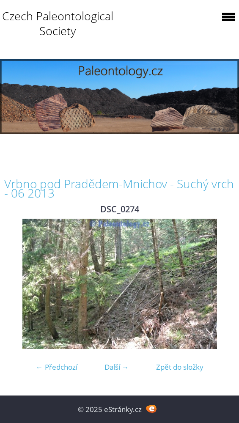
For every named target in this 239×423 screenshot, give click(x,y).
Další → (116, 367)
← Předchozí (56, 367)
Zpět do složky (179, 367)
